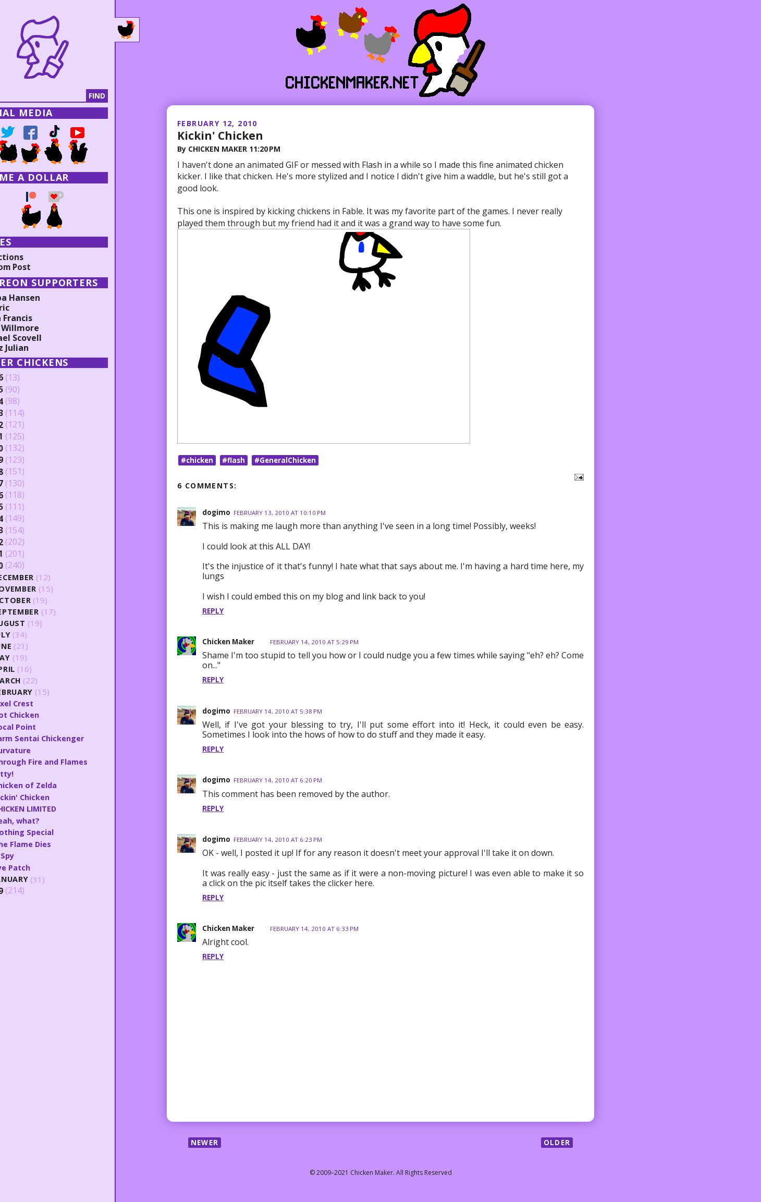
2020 (24, 448)
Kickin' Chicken (222, 135)
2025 (24, 390)
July (33, 634)
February (44, 692)
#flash (237, 463)
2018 (24, 471)
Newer (205, 1145)
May (32, 657)
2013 (24, 530)
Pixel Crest (44, 703)
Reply (213, 614)
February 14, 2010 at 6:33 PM (319, 931)
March (38, 680)
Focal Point (45, 726)
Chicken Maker (230, 644)
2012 (24, 542)
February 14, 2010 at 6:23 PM (279, 842)
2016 (24, 495)
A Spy (34, 854)
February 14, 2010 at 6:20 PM (279, 783)
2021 (24, 436)
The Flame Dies (52, 842)
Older (556, 1145)
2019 (24, 460)
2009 (24, 888)
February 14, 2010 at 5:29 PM (319, 645)
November (46, 588)
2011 (24, 554)
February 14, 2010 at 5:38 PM (279, 714)
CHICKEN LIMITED (57, 807)
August (40, 623)
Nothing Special (54, 830)
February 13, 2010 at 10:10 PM (281, 515)
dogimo (216, 515)
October (43, 600)
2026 (24, 378)
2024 (24, 401)
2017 (24, 483)
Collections (31, 257)
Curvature (43, 749)
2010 (24, 565)
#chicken (198, 463)
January (42, 877)
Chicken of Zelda (56, 784)
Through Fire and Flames (71, 761)
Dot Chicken (47, 714)
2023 (24, 413)
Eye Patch (42, 865)
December (45, 577)
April (34, 669)
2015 (24, 507)
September (47, 611)
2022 (24, 425)
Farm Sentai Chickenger (69, 737)
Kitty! (34, 772)
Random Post (35, 267)
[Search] (62, 96)
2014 (24, 518)
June (33, 646)
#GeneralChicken (290, 463)
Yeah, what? (47, 819)
